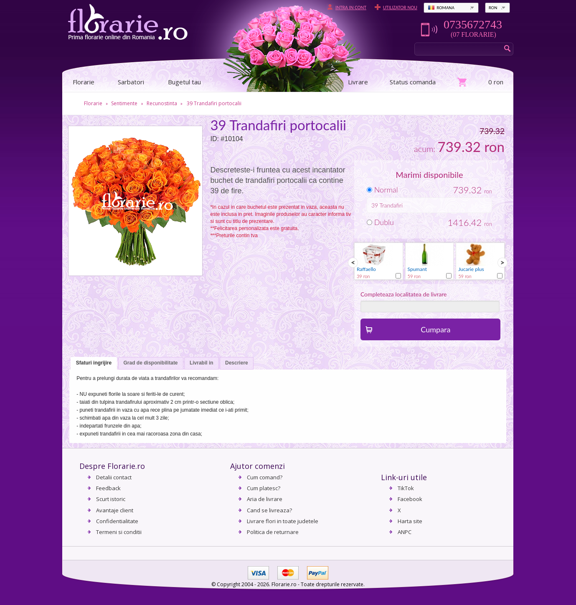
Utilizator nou (400, 7)
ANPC (404, 532)
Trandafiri (391, 205)
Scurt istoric (110, 499)
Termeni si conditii (119, 532)
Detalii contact (114, 477)
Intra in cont (350, 7)
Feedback (108, 488)
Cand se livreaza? (269, 510)
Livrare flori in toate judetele (282, 521)
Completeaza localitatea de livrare (403, 294)
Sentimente (124, 103)
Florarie (93, 103)
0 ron (495, 82)
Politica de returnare (273, 532)
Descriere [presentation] (236, 363)
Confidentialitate (117, 521)
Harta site (410, 521)
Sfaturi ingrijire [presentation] (94, 363)
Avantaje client (114, 510)
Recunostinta (162, 103)
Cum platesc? (263, 488)
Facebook (410, 499)
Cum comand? (264, 477)
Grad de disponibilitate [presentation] (151, 363)
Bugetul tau (184, 82)
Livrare (358, 82)
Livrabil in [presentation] (201, 363)
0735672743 (473, 24)
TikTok (406, 488)
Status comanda (413, 82)
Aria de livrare (264, 499)
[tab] (94, 363)
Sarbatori (131, 82)
